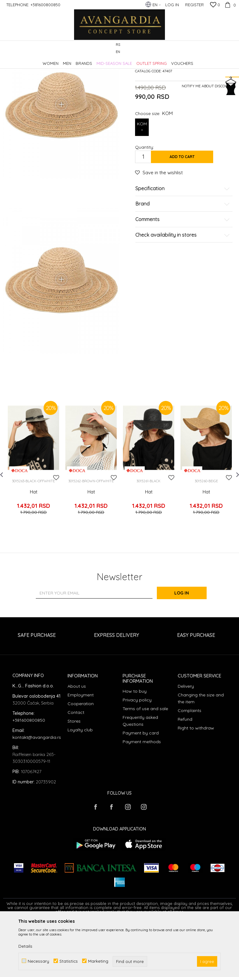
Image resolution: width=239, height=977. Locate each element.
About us (77, 741)
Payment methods (142, 797)
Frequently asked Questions (140, 776)
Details (25, 946)
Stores (74, 776)
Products (68, 60)
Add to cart (182, 209)
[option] (33, 521)
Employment (81, 750)
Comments (182, 272)
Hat (33, 552)
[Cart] (229, 5)
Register (194, 4)
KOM (142, 180)
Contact (76, 767)
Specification (182, 241)
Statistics (68, 961)
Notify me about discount (207, 139)
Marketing (98, 961)
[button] (232, 48)
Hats (110, 60)
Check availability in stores (182, 288)
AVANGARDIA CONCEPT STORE (29, 60)
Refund (185, 774)
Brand (182, 257)
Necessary (38, 961)
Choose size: (154, 166)
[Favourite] (215, 5)
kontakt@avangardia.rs (36, 792)
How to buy (135, 746)
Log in (187, 648)
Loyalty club (80, 785)
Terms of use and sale (145, 764)
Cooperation (81, 759)
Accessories (91, 60)
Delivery (186, 741)
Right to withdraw (196, 783)
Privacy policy (137, 755)
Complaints (189, 765)
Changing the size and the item (201, 753)
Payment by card (141, 788)
